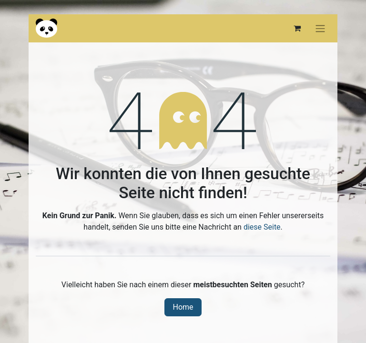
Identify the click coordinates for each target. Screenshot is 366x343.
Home (183, 307)
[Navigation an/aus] (320, 28)
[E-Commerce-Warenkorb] (296, 28)
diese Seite (262, 227)
